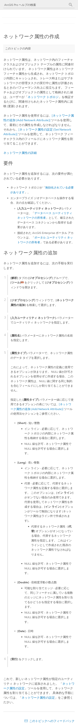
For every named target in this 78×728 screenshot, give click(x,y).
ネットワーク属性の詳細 (20, 153)
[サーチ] (70, 5)
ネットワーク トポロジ (43, 97)
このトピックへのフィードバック (52, 721)
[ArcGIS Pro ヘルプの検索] (35, 5)
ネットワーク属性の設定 (38, 697)
